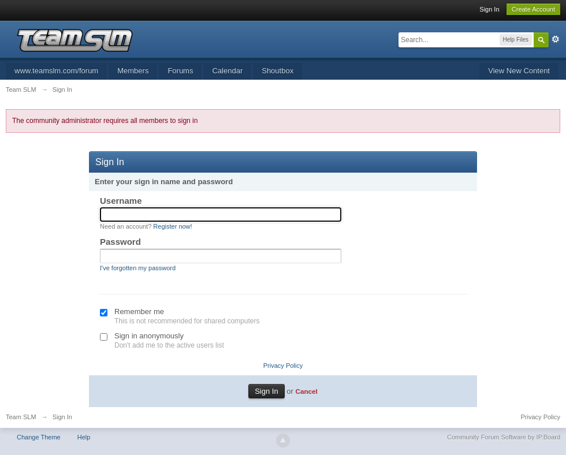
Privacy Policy (283, 365)
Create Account (533, 9)
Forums (180, 70)
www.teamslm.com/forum (56, 70)
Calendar (227, 70)
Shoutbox (277, 70)
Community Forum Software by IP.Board (503, 437)
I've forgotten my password (138, 267)
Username (121, 201)
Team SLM (21, 416)
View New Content (519, 70)
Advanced (555, 39)
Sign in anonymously (149, 335)
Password (120, 242)
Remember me (139, 311)
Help (84, 437)
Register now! (172, 226)
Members (132, 70)
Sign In (489, 9)
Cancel (306, 391)
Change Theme (39, 437)
